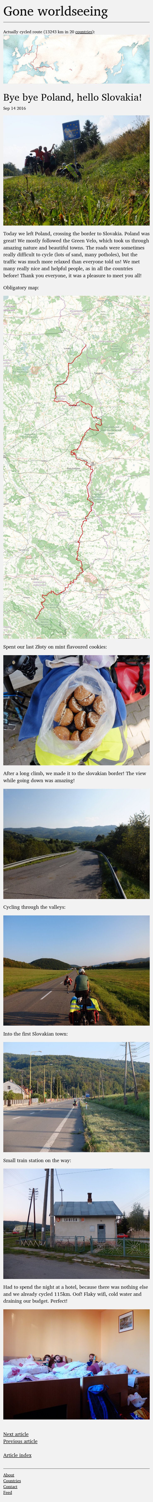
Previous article (20, 1441)
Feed (7, 1492)
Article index (17, 1455)
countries (83, 32)
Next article (16, 1434)
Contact (10, 1486)
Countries (12, 1481)
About (8, 1475)
